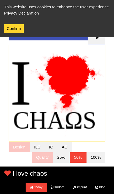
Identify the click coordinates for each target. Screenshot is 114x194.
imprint (80, 187)
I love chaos (25, 173)
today (36, 187)
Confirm (14, 28)
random (57, 187)
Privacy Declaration (21, 13)
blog (100, 187)
